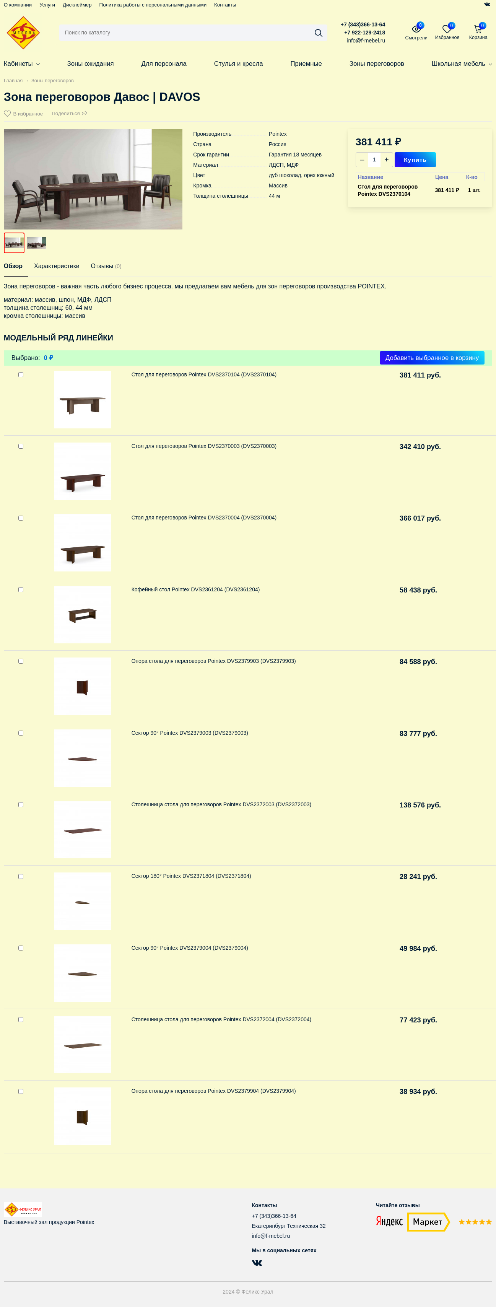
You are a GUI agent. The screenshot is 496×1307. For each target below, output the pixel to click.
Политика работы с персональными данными (153, 5)
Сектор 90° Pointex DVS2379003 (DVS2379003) (190, 733)
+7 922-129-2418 (364, 32)
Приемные (306, 63)
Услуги (47, 5)
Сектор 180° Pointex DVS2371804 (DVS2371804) (191, 876)
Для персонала (164, 63)
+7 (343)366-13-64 (363, 24)
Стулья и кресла (238, 63)
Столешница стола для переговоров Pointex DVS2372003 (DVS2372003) (222, 804)
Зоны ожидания (90, 63)
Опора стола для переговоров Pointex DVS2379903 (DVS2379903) (214, 661)
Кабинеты (22, 63)
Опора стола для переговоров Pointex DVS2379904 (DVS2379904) (214, 1091)
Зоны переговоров (377, 63)
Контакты (225, 5)
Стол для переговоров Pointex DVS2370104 (388, 190)
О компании (18, 5)
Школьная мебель (462, 63)
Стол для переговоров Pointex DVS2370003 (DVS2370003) (204, 446)
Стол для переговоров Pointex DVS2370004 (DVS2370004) (204, 517)
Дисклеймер (77, 5)
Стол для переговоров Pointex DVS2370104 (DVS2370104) (204, 374)
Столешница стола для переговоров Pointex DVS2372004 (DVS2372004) (222, 1019)
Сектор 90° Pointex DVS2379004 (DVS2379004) (190, 948)
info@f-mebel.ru (271, 1236)
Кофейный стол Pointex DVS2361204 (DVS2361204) (196, 589)
